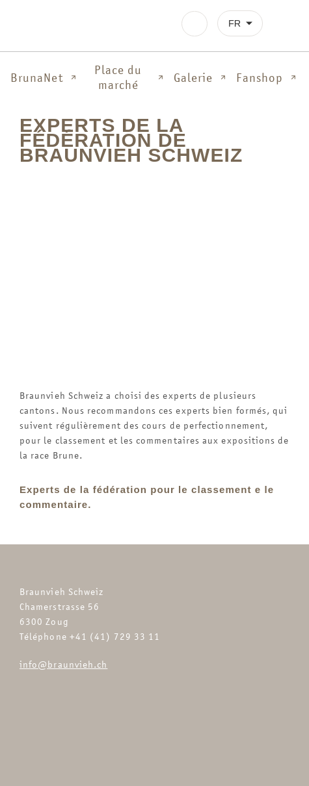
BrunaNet (44, 77)
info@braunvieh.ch (63, 664)
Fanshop (267, 77)
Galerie (201, 77)
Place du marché (129, 77)
